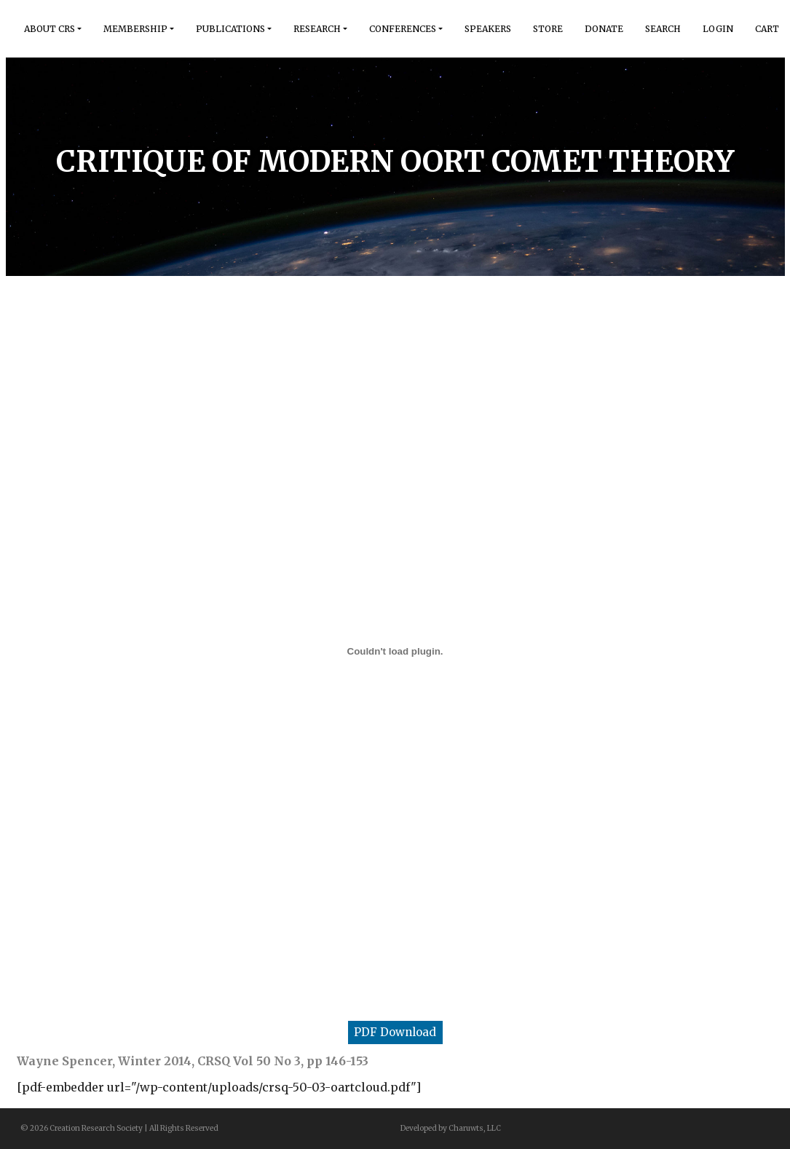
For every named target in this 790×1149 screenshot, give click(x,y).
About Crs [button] (49, 28)
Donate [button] (604, 28)
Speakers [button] (488, 28)
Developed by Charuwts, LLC (450, 1128)
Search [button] (663, 28)
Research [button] (317, 28)
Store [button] (548, 28)
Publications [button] (230, 28)
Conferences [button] (402, 28)
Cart (767, 28)
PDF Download (395, 1032)
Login (718, 28)
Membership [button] (135, 28)
